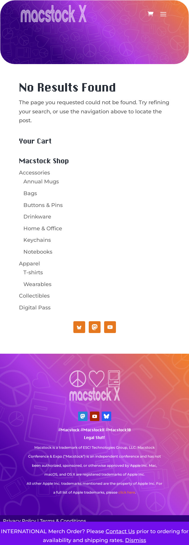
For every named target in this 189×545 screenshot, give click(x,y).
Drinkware (37, 216)
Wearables (37, 284)
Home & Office (42, 228)
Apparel (29, 263)
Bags (30, 193)
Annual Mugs (41, 181)
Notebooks (37, 252)
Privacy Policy (19, 521)
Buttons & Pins (43, 205)
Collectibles (34, 296)
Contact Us (120, 531)
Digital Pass (35, 307)
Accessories (34, 172)
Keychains (37, 240)
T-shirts (33, 272)
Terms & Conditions (63, 521)
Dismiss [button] (135, 540)
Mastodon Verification (95, 501)
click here (126, 492)
